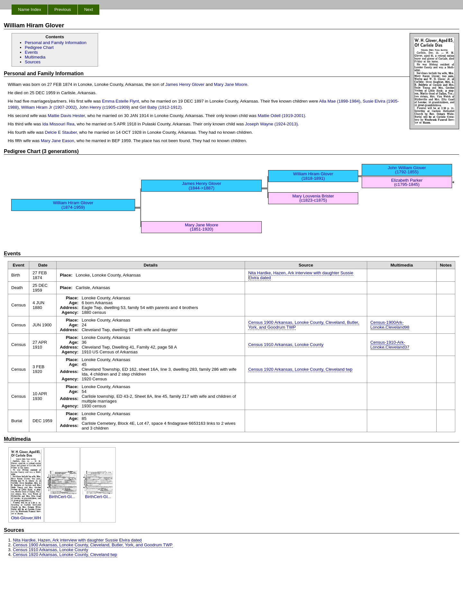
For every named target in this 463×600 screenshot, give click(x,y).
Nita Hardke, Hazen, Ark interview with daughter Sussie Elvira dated (300, 275)
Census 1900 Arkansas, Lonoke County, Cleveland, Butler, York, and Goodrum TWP (303, 325)
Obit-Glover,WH (26, 516)
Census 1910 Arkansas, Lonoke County (285, 344)
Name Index (29, 9)
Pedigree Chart (39, 47)
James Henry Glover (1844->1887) (201, 185)
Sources (33, 61)
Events (31, 52)
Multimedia (35, 57)
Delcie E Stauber (61, 132)
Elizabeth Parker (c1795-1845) (406, 182)
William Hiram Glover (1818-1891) (313, 175)
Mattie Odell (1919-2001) (281, 115)
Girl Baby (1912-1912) (161, 107)
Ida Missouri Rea (58, 124)
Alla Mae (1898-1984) (339, 101)
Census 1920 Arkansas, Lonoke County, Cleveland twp (300, 369)
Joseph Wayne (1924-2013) (271, 124)
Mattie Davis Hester (66, 115)
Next (88, 9)
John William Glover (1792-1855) (407, 169)
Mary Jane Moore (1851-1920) (201, 227)
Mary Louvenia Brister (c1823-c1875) (313, 198)
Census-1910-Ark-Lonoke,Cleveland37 (390, 345)
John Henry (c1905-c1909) (104, 107)
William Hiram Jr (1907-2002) (49, 107)
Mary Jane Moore (230, 84)
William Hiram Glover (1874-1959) (73, 204)
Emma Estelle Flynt (120, 101)
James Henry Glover (184, 84)
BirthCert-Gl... (62, 494)
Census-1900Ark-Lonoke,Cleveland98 (390, 325)
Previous (62, 9)
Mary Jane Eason (57, 140)
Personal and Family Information (55, 42)
